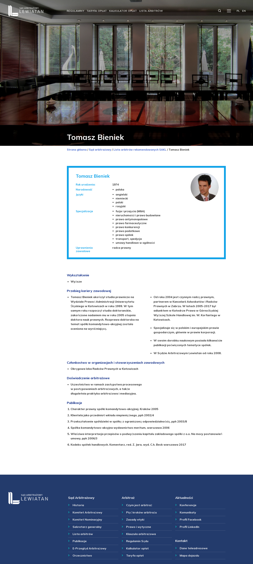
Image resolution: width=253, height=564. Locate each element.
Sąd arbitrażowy (100, 149)
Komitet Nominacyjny (87, 519)
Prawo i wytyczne (138, 527)
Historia (78, 505)
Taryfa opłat (97, 10)
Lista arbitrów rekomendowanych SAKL (140, 149)
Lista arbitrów (151, 10)
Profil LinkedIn (189, 527)
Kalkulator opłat (123, 10)
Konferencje (188, 505)
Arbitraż (128, 498)
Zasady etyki (135, 519)
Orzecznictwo (82, 555)
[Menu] (228, 11)
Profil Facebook (190, 519)
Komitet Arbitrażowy (87, 512)
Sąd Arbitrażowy (81, 498)
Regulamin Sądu (137, 541)
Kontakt (181, 541)
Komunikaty (188, 512)
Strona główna (77, 149)
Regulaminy (75, 10)
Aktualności (184, 498)
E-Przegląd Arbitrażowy (89, 548)
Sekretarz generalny (87, 527)
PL (238, 10)
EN (244, 10)
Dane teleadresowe (194, 548)
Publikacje (80, 541)
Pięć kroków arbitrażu (141, 512)
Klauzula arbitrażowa (141, 534)
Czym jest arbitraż (139, 505)
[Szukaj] (219, 10)
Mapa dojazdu (189, 555)
